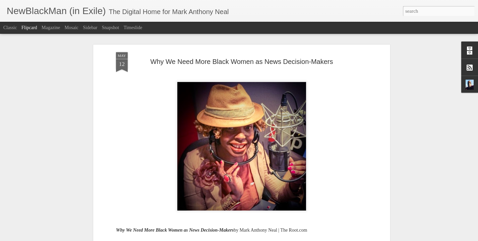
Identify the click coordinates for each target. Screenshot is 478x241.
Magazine (51, 27)
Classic (10, 27)
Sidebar (90, 27)
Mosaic (71, 27)
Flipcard (29, 27)
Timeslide (133, 27)
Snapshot (110, 27)
